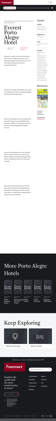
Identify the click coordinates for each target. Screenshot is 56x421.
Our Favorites (32, 393)
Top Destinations (33, 383)
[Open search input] (48, 2)
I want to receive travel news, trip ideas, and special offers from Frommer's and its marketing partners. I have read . (12, 410)
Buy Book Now (41, 117)
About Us (43, 383)
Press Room (44, 393)
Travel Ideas (32, 387)
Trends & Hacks (33, 390)
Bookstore (31, 396)
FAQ (42, 390)
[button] (51, 2)
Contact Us (44, 387)
